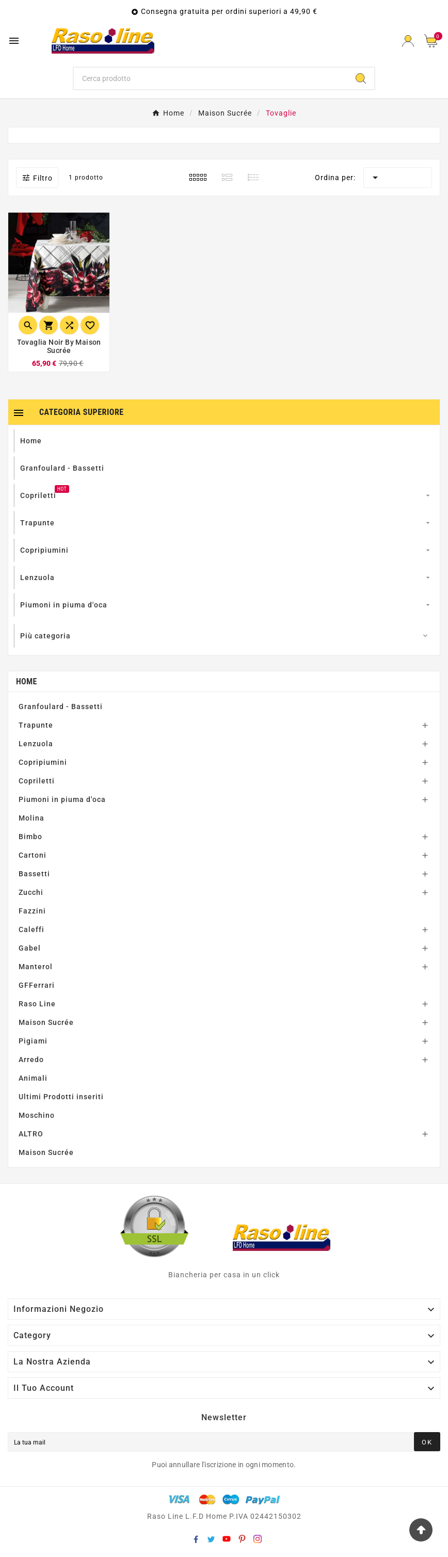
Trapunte (36, 725)
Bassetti (34, 874)
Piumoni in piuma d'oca (62, 799)
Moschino (37, 1115)
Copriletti (37, 781)
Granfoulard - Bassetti (61, 706)
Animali (33, 1078)
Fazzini (32, 911)
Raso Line (37, 1004)
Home (26, 681)
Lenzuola (36, 744)
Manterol (36, 966)
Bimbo (30, 836)
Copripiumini (43, 762)
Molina (31, 818)
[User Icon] (408, 41)
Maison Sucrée (46, 1022)
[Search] (361, 78)
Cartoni (32, 855)
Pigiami (33, 1041)
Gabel (30, 948)
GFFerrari (37, 985)
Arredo (31, 1059)
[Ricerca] (211, 78)
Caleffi (31, 929)
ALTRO (31, 1134)
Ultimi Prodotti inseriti (61, 1097)
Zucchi (31, 892)
